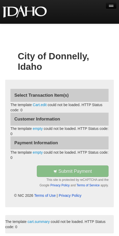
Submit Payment (72, 171)
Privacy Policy (60, 185)
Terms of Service (88, 185)
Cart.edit (40, 105)
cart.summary (39, 222)
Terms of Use (45, 195)
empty (38, 128)
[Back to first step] (25, 11)
